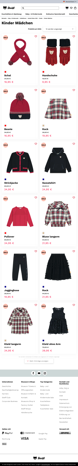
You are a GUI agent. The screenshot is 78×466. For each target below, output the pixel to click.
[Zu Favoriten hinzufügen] (36, 36)
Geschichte (6, 386)
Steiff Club (6, 398)
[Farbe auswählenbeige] (43, 125)
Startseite (4, 18)
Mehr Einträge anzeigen (39, 361)
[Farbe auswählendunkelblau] (5, 179)
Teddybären (44, 405)
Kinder (40, 18)
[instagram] (45, 373)
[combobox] (65, 1)
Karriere (5, 394)
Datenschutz (64, 403)
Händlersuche (26, 412)
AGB (61, 396)
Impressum (63, 399)
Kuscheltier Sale (46, 409)
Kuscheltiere (45, 401)
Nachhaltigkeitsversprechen (13, 390)
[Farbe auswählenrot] (5, 72)
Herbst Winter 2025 (33, 18)
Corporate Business (9, 401)
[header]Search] (40, 8)
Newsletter (63, 422)
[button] (67, 8)
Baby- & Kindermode (13, 18)
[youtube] (39, 373)
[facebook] (33, 373)
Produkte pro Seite (34, 29)
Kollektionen (23, 18)
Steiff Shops (26, 409)
